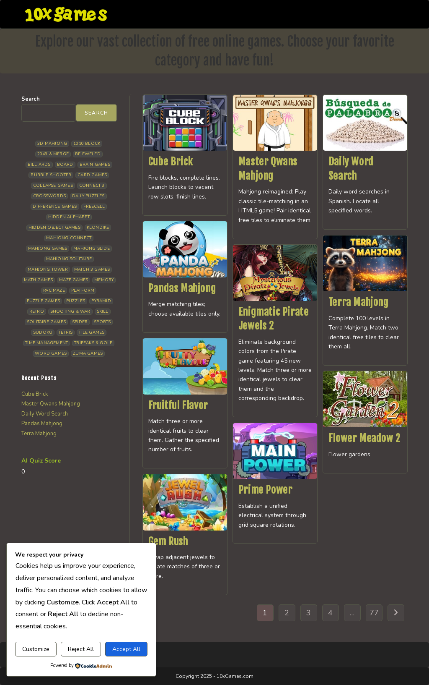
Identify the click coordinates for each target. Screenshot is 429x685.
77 (374, 613)
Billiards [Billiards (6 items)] (39, 164)
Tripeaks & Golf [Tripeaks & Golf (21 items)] (93, 343)
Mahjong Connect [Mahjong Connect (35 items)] (68, 238)
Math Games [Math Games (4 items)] (38, 280)
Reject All (81, 649)
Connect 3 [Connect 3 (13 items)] (92, 185)
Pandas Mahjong (182, 288)
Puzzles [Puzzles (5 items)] (75, 301)
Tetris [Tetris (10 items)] (65, 332)
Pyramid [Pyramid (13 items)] (101, 301)
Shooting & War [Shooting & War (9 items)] (70, 311)
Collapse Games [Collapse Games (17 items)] (53, 185)
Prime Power (265, 490)
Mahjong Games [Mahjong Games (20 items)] (47, 248)
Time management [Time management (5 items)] (46, 343)
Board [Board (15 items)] (65, 164)
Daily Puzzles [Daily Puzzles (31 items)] (88, 196)
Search (30, 99)
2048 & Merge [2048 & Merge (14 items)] (53, 154)
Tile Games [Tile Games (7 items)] (91, 332)
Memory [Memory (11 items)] (104, 280)
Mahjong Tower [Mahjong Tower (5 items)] (48, 269)
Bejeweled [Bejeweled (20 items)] (88, 154)
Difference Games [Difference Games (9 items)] (55, 206)
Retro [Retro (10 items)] (36, 311)
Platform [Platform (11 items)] (83, 290)
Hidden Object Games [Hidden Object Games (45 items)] (54, 227)
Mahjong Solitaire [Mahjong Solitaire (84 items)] (69, 259)
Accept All (126, 649)
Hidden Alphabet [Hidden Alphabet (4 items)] (69, 217)
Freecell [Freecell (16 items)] (94, 206)
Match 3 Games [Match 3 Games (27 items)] (92, 269)
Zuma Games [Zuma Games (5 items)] (88, 353)
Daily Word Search (44, 414)
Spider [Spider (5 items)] (80, 322)
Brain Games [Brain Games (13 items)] (95, 164)
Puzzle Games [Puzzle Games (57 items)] (43, 301)
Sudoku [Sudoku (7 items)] (42, 332)
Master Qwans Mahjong (50, 404)
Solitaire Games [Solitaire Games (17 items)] (46, 322)
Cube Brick (170, 161)
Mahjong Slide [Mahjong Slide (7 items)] (91, 248)
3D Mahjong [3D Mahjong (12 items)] (52, 143)
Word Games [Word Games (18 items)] (51, 353)
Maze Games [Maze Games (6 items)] (73, 280)
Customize (35, 649)
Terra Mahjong (358, 302)
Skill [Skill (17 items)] (103, 311)
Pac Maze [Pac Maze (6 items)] (54, 290)
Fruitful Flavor (178, 405)
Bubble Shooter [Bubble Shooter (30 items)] (51, 175)
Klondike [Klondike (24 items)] (98, 227)
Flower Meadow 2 (364, 438)
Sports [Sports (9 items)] (102, 322)
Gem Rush (168, 541)
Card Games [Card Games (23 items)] (92, 175)
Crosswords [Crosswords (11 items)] (49, 196)
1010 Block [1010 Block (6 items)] (86, 143)
